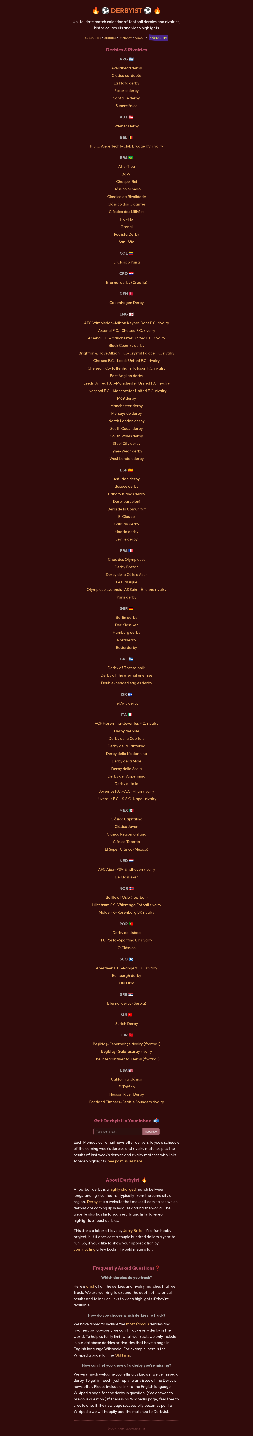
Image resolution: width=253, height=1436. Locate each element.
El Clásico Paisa (126, 262)
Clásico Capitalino (126, 819)
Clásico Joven (126, 826)
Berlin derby (126, 617)
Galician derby (126, 524)
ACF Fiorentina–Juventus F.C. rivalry (126, 723)
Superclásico (127, 105)
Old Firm (126, 982)
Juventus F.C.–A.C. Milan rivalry (126, 791)
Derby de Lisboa (126, 932)
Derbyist (94, 1201)
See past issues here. (125, 1161)
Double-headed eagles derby (126, 682)
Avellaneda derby (126, 67)
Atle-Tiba (126, 166)
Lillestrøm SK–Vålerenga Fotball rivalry (126, 904)
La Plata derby (126, 83)
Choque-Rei (126, 181)
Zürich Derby (126, 1023)
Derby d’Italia (126, 783)
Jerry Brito (132, 1230)
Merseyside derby (126, 413)
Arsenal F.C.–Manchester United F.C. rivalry (126, 337)
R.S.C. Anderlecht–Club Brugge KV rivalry (126, 146)
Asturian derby (126, 478)
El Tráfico (126, 1086)
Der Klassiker (126, 624)
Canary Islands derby (126, 493)
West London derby (126, 458)
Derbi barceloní (126, 501)
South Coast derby (126, 428)
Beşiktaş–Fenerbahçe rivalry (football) (126, 1043)
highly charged (123, 1189)
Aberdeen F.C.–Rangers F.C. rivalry (126, 968)
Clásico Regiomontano (126, 834)
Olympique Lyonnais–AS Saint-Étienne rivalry (126, 589)
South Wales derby (126, 435)
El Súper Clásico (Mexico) (126, 849)
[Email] (118, 1131)
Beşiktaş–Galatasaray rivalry (126, 1051)
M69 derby (126, 398)
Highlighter (158, 38)
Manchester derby (126, 405)
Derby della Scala (126, 768)
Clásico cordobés (126, 75)
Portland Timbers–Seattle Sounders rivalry (126, 1101)
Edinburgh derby (126, 975)
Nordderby (126, 640)
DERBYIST (126, 10)
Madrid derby (126, 531)
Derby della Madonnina (126, 753)
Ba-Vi (127, 174)
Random (126, 38)
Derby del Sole (126, 730)
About (140, 38)
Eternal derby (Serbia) (126, 1003)
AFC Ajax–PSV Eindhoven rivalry (126, 869)
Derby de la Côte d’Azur (126, 574)
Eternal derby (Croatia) (126, 282)
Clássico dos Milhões (126, 211)
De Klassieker (126, 877)
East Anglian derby (126, 375)
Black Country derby (126, 345)
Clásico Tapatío (126, 841)
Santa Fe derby (126, 98)
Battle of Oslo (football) (127, 897)
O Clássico (127, 947)
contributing (85, 1249)
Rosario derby (126, 90)
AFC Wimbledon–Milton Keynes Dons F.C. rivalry (126, 322)
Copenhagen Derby (126, 302)
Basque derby (126, 486)
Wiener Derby (126, 125)
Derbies (110, 38)
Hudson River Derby (126, 1094)
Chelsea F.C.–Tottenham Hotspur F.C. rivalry (127, 368)
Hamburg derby (126, 632)
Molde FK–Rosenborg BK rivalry (126, 912)
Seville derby (126, 539)
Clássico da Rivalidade (126, 196)
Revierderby (126, 647)
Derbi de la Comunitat (126, 509)
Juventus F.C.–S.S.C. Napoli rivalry (126, 798)
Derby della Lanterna (126, 745)
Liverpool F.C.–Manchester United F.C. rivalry (126, 390)
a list (90, 1286)
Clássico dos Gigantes (127, 204)
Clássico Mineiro (126, 189)
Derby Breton (127, 566)
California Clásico (126, 1079)
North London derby (126, 420)
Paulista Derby (126, 234)
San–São (126, 241)
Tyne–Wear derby (126, 451)
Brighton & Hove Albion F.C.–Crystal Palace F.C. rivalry (126, 353)
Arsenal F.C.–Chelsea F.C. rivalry (126, 330)
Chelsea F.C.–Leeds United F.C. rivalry (126, 360)
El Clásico (126, 516)
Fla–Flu (126, 219)
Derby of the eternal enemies (126, 675)
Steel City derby (127, 443)
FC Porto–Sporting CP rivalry (126, 940)
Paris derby (126, 597)
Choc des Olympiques (126, 559)
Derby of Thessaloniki (127, 667)
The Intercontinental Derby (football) (127, 1058)
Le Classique (126, 582)
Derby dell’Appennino (126, 776)
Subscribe (93, 38)
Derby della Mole (126, 761)
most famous (137, 1323)
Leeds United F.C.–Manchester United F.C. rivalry (126, 383)
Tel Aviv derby (127, 703)
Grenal (126, 226)
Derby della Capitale (127, 738)
